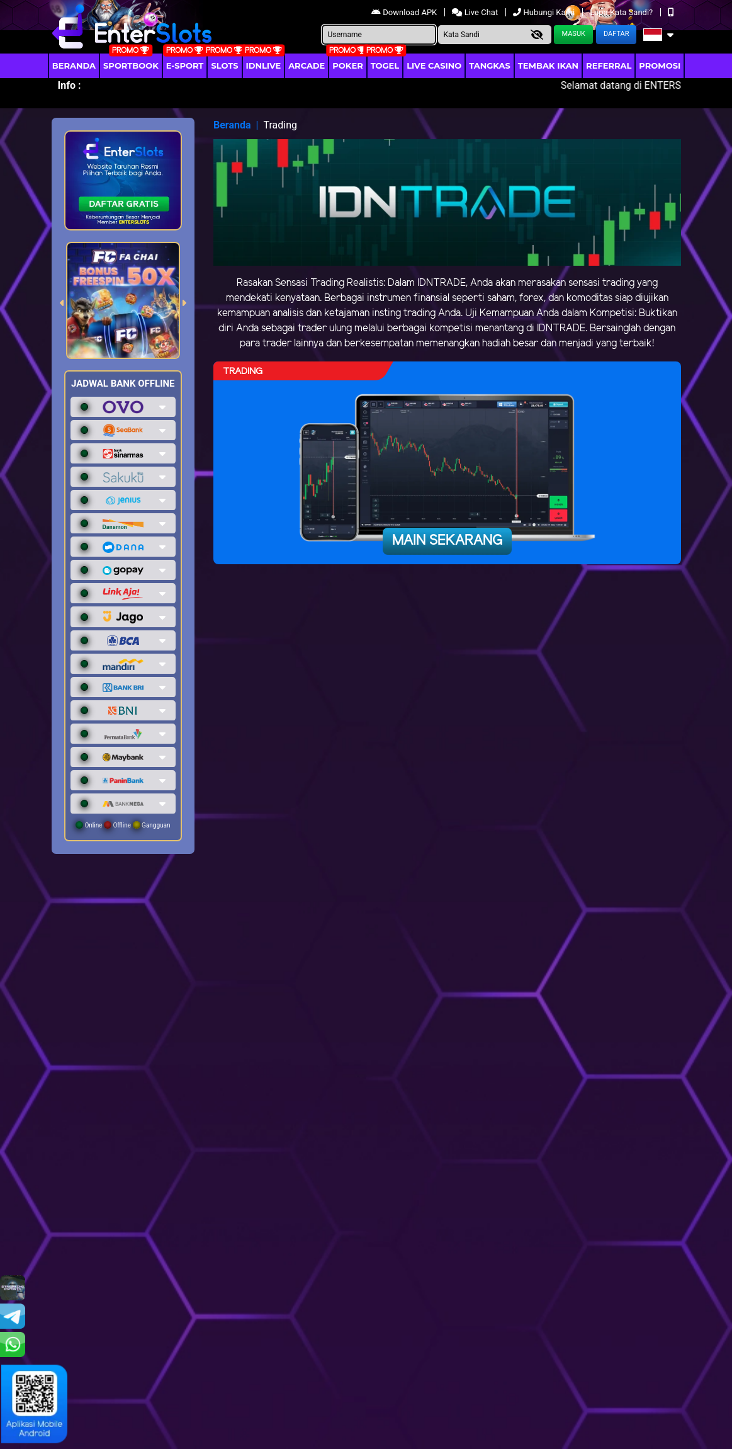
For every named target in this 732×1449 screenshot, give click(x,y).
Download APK (405, 12)
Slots (224, 65)
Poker (347, 65)
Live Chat (476, 12)
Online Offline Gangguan (123, 825)
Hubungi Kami (545, 12)
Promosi (659, 65)
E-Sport (185, 65)
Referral (608, 65)
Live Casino (434, 65)
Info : (69, 85)
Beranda (74, 65)
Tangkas (489, 65)
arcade (306, 65)
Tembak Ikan (548, 65)
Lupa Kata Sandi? (622, 12)
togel (385, 65)
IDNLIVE (263, 65)
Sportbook (131, 65)
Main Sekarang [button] (447, 541)
